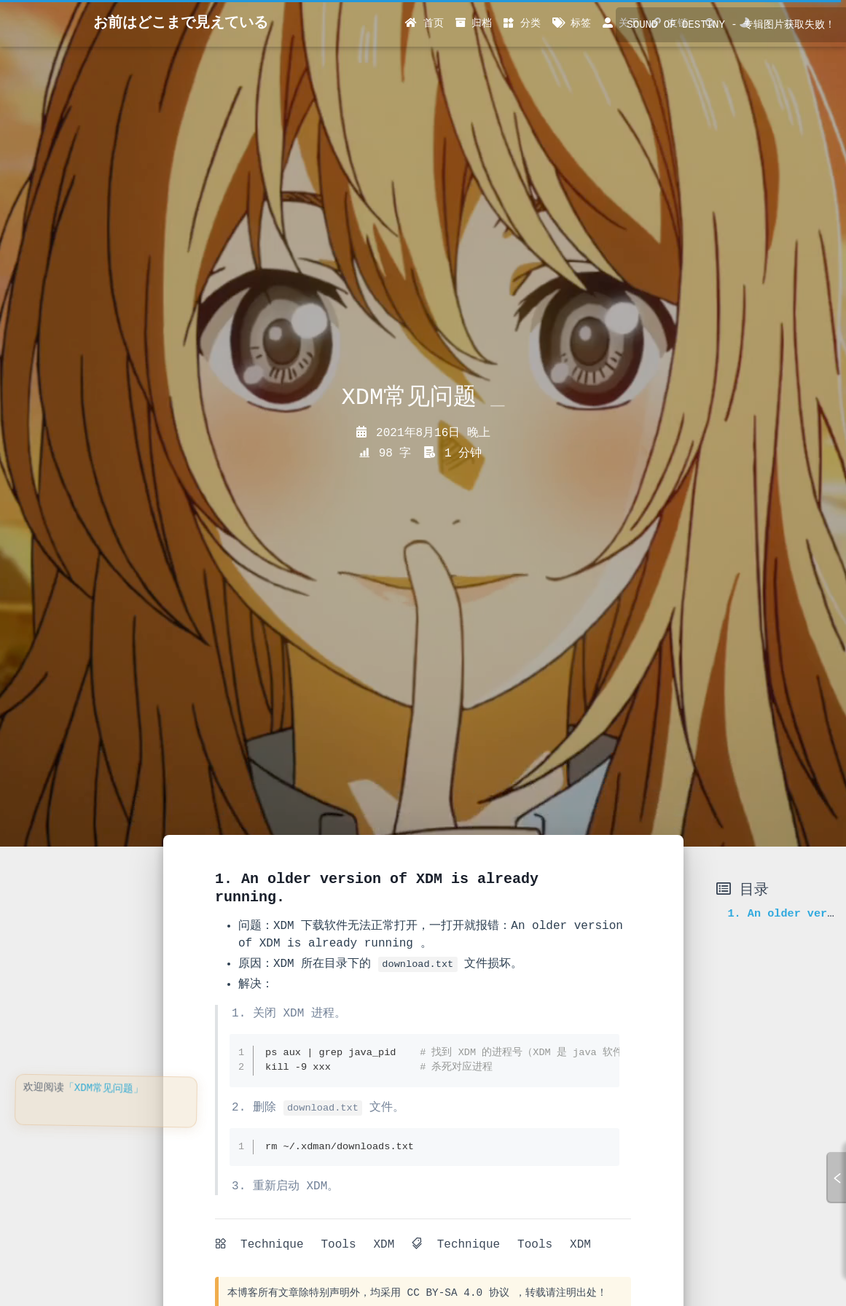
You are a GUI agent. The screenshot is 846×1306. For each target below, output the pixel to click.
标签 (571, 23)
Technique (271, 1244)
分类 (522, 23)
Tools (338, 1244)
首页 (424, 23)
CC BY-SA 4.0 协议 (458, 1293)
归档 (473, 23)
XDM (383, 1244)
